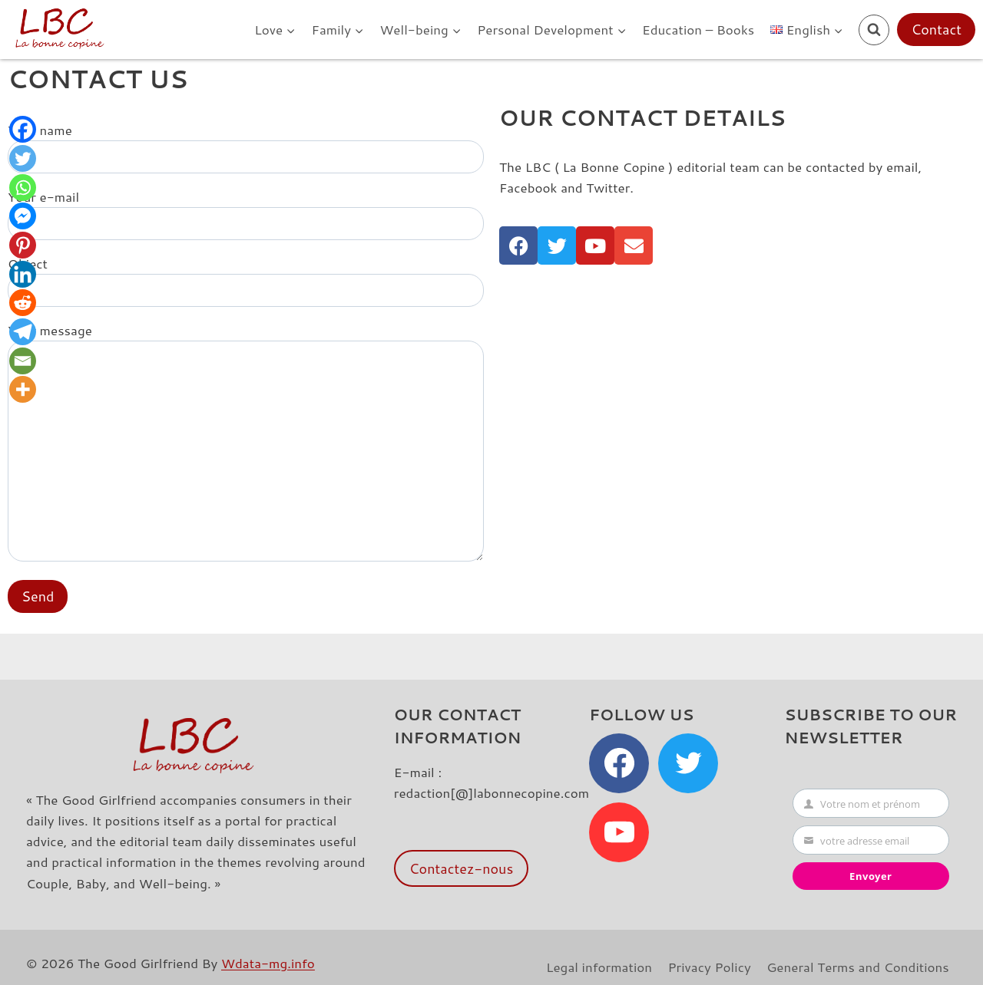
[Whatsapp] (23, 189)
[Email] (23, 369)
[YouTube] (619, 832)
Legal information (599, 966)
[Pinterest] (23, 249)
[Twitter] (23, 160)
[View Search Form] (874, 30)
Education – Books (698, 29)
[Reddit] (23, 309)
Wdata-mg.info (268, 963)
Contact (936, 29)
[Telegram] (23, 339)
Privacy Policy (708, 966)
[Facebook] (23, 130)
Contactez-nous (461, 868)
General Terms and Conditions (857, 966)
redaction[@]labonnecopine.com (491, 792)
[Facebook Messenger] (23, 219)
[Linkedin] (23, 279)
